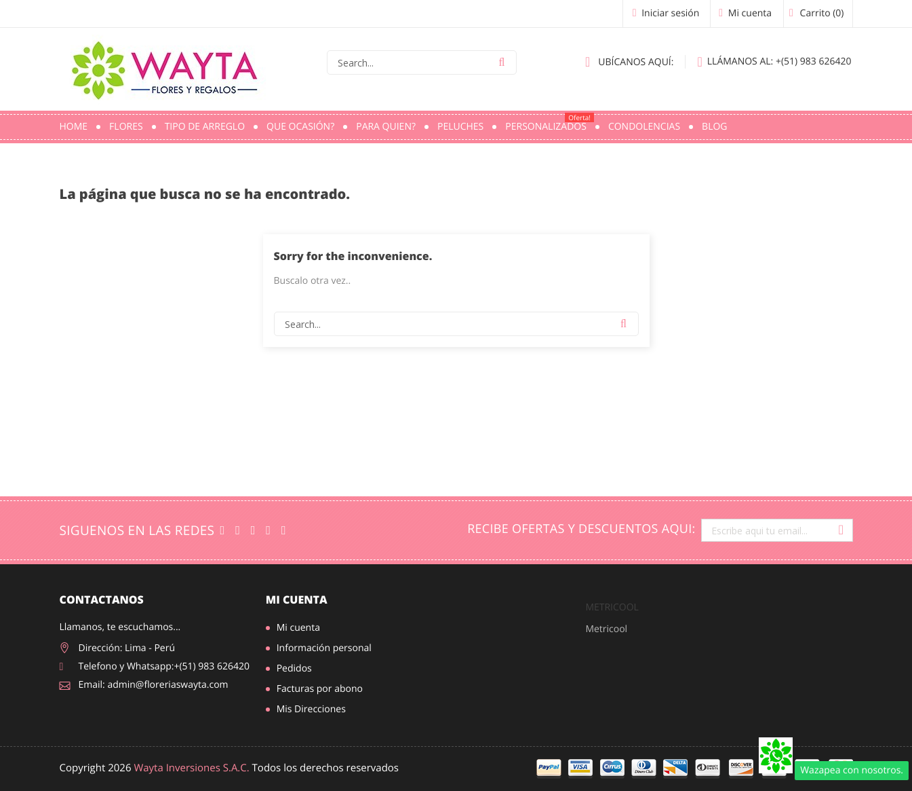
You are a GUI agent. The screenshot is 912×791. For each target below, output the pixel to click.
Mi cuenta (297, 599)
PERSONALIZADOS (549, 123)
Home (74, 126)
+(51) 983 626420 (774, 62)
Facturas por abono (320, 688)
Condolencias (644, 126)
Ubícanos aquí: (629, 62)
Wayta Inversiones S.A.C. (191, 768)
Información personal (324, 648)
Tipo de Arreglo (205, 126)
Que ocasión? (300, 126)
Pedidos (294, 668)
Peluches (460, 126)
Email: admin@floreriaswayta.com (154, 684)
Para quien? (386, 126)
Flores (126, 126)
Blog (714, 126)
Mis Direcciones (311, 709)
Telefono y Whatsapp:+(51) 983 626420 (164, 666)
